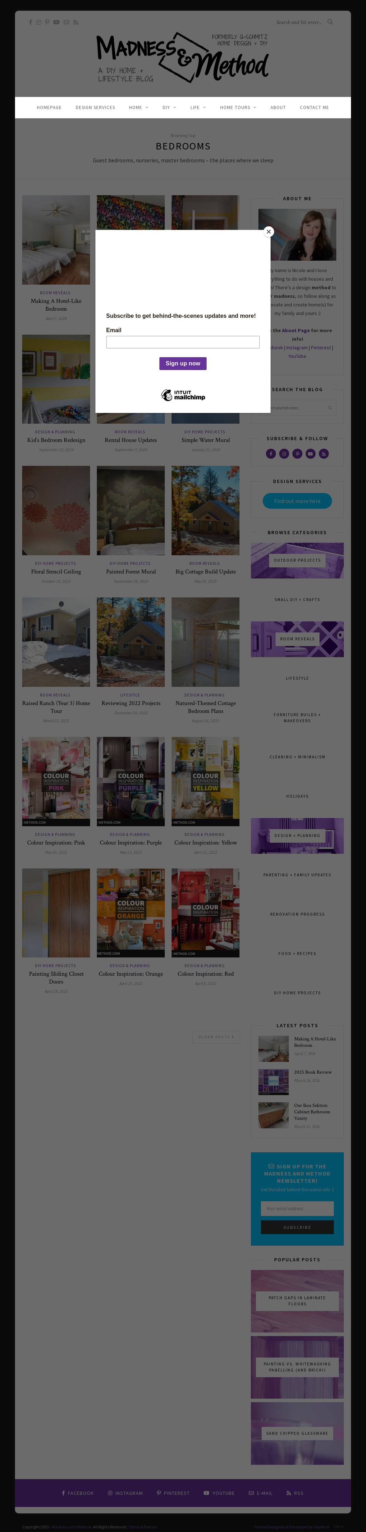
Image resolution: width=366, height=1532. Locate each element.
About (278, 107)
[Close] (268, 231)
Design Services (95, 107)
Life (195, 107)
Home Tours (235, 107)
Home (135, 107)
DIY (166, 107)
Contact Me (314, 107)
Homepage (49, 107)
